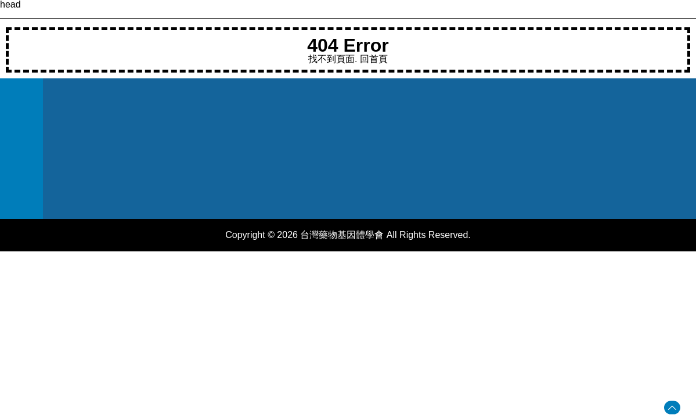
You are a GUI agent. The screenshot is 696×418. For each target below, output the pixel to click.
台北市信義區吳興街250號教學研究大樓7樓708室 (344, 179)
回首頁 (374, 59)
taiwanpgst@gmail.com (331, 153)
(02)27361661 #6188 (326, 132)
